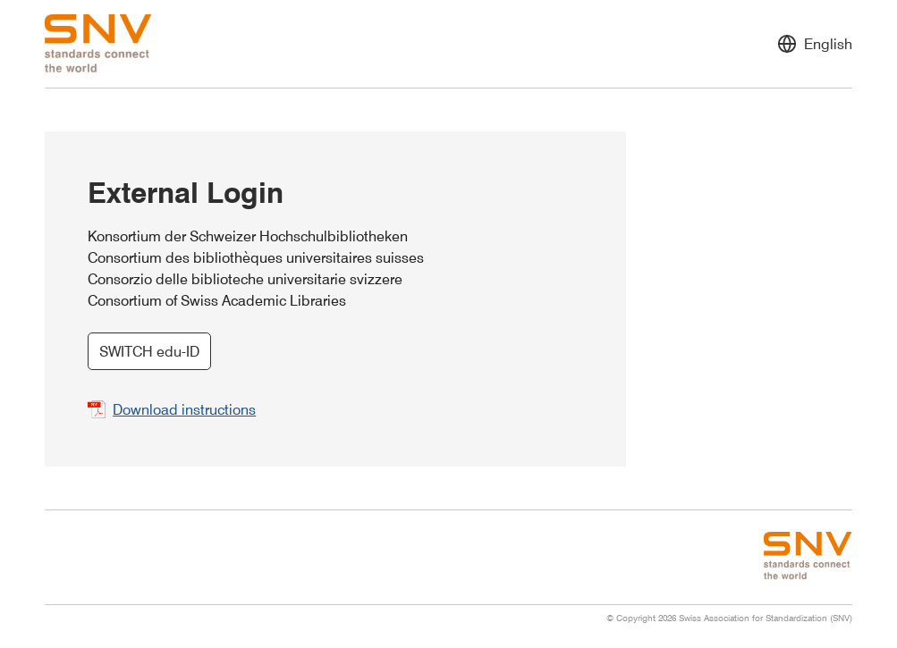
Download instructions (184, 409)
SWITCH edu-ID (149, 351)
